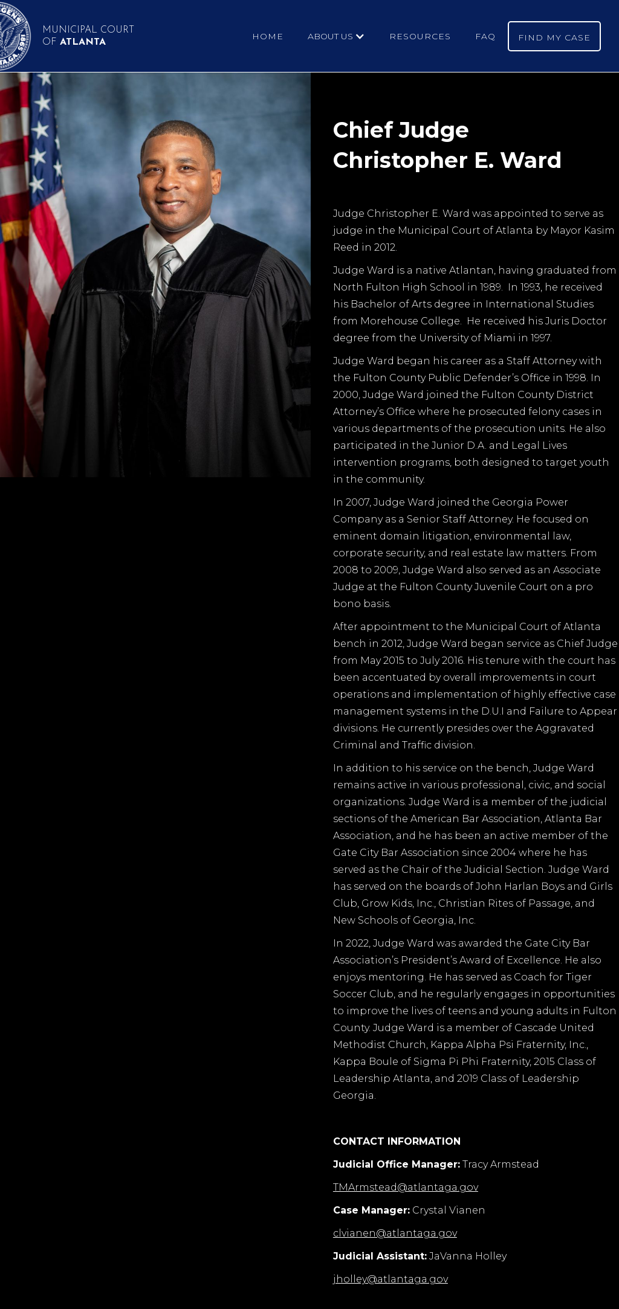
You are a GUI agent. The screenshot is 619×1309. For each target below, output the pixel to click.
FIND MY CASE (554, 37)
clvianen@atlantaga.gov (395, 1233)
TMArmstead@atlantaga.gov (405, 1187)
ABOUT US (330, 36)
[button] (336, 36)
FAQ (485, 36)
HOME (268, 36)
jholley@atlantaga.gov (390, 1279)
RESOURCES (420, 36)
